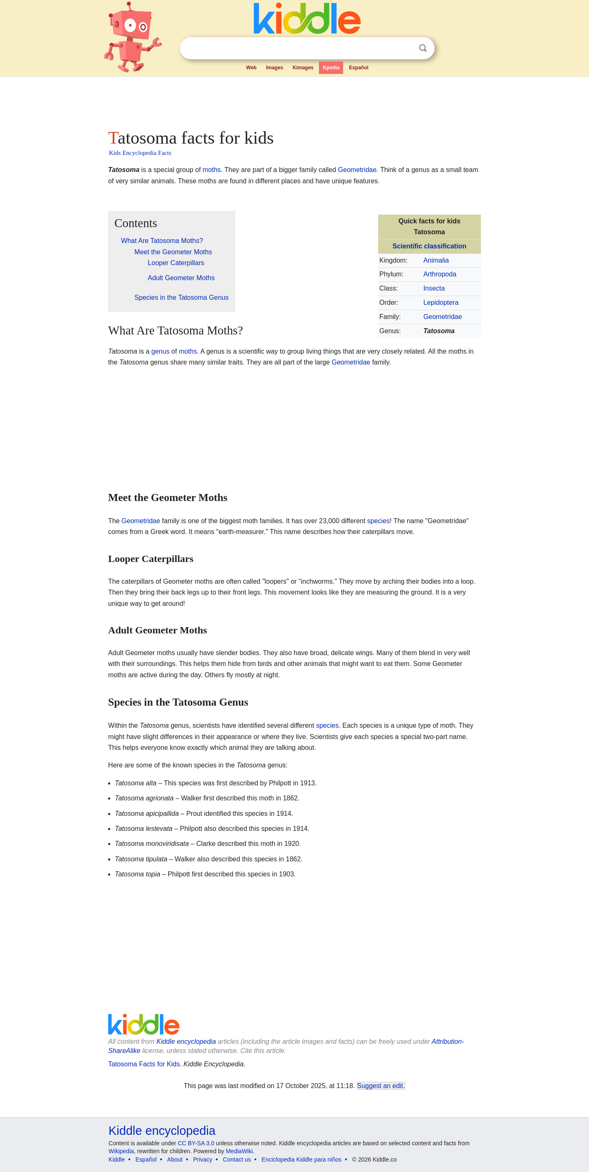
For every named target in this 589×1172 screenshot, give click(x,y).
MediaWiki (239, 1151)
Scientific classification (429, 246)
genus (161, 351)
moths (211, 169)
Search (423, 48)
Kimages (303, 68)
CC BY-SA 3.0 (196, 1143)
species (378, 520)
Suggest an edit (380, 1085)
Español (359, 68)
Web (251, 68)
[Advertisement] (294, 100)
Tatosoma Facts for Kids (144, 1064)
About (175, 1159)
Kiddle (117, 1159)
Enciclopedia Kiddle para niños (301, 1159)
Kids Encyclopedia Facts (140, 152)
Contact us (237, 1159)
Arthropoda (439, 274)
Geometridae (357, 169)
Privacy (202, 1159)
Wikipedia (121, 1151)
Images (274, 68)
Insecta (434, 288)
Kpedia (331, 68)
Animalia (436, 260)
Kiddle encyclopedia (186, 1041)
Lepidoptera (441, 302)
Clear (406, 48)
